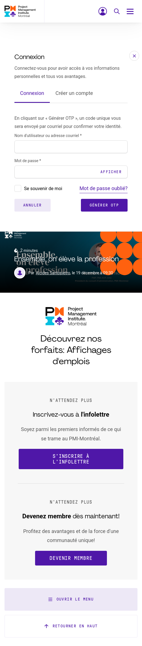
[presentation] (17, 188)
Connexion (32, 93)
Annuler (32, 205)
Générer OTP (104, 205)
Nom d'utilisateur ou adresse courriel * (48, 136)
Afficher (111, 172)
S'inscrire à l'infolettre (71, 459)
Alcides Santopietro (53, 273)
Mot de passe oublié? (103, 188)
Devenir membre (71, 558)
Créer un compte (74, 93)
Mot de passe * (27, 161)
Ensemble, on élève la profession (66, 259)
